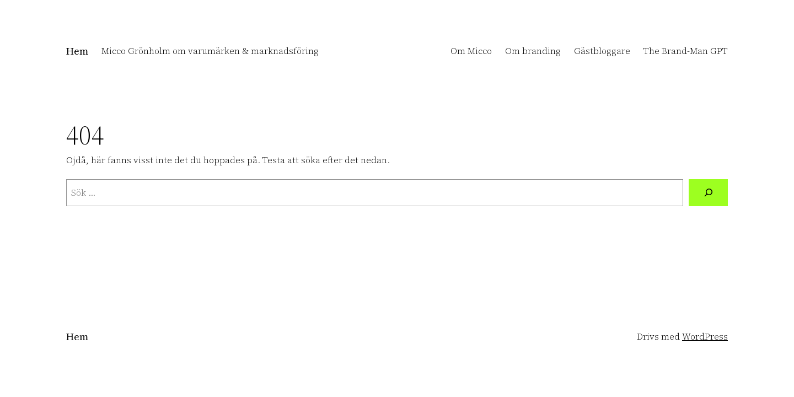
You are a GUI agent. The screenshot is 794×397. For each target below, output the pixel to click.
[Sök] (708, 192)
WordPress (705, 336)
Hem (77, 51)
